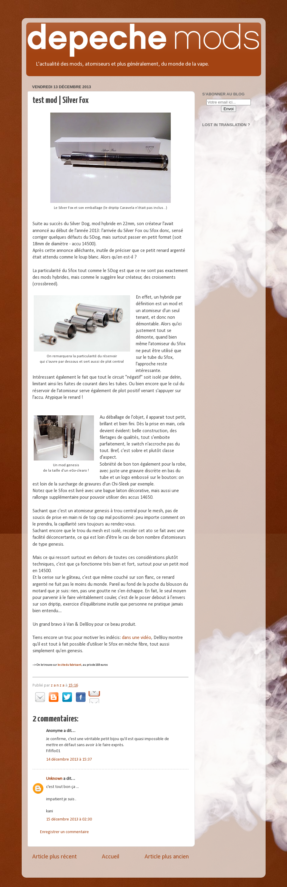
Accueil (110, 857)
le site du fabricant (69, 665)
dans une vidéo (136, 637)
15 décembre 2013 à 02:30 (69, 819)
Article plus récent (54, 857)
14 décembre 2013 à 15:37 (69, 759)
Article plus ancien (167, 857)
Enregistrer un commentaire (64, 832)
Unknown (54, 779)
